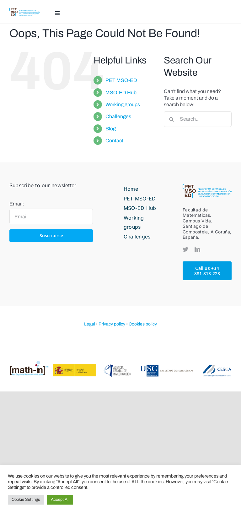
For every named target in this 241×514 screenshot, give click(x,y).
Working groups (122, 104)
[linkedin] (197, 249)
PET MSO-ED (121, 80)
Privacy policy (112, 324)
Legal (89, 324)
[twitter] (185, 249)
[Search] (171, 119)
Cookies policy (143, 324)
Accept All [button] (60, 499)
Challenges (118, 116)
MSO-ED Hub (121, 92)
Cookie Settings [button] (26, 499)
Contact (114, 140)
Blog (110, 128)
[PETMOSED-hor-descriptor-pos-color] (24, 10)
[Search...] (198, 119)
